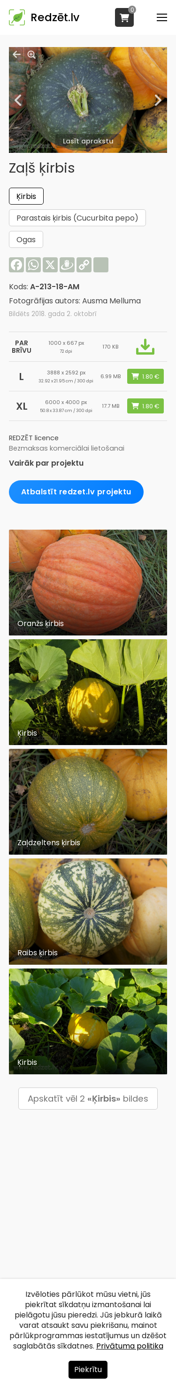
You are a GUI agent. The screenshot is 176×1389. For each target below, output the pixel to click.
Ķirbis (26, 196)
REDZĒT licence (34, 438)
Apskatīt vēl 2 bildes (88, 1098)
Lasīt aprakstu (88, 141)
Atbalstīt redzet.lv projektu (76, 491)
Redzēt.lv (55, 17)
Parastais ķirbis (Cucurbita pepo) (77, 218)
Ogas (26, 239)
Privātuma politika (129, 1346)
